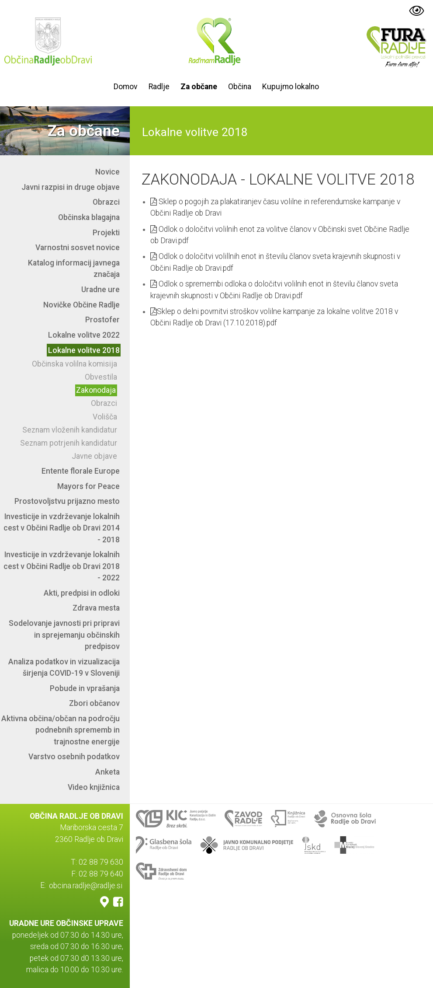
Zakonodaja (96, 390)
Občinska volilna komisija (74, 364)
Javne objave (94, 456)
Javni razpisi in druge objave (70, 187)
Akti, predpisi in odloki (82, 593)
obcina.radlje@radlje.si (85, 885)
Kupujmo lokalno (290, 86)
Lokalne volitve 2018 (84, 350)
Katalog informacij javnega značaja (74, 268)
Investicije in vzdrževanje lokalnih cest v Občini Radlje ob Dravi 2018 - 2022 (61, 566)
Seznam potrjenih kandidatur (68, 443)
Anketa (107, 772)
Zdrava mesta (96, 608)
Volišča (105, 416)
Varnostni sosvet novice (77, 247)
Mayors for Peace (88, 486)
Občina (239, 86)
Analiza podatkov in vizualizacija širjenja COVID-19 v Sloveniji (64, 667)
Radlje (159, 86)
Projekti (106, 232)
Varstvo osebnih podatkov (74, 756)
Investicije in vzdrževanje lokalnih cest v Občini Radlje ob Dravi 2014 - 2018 (61, 528)
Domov (126, 86)
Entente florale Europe (81, 471)
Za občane (198, 86)
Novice (107, 172)
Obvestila (101, 377)
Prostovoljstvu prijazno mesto (67, 501)
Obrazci (106, 202)
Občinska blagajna (89, 217)
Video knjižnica (94, 787)
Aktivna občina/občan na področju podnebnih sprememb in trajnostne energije (60, 730)
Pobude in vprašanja (85, 688)
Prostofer (102, 319)
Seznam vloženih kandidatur (69, 430)
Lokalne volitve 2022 (84, 335)
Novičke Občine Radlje (81, 304)
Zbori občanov (94, 703)
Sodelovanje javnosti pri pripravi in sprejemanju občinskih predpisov (64, 635)
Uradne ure (100, 289)
